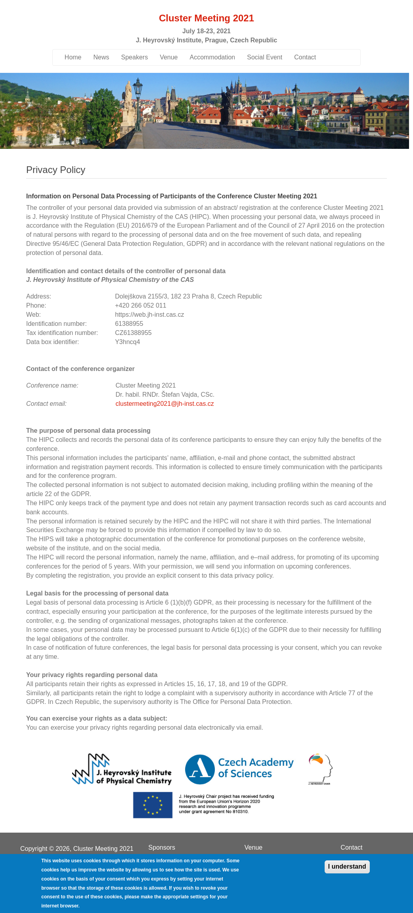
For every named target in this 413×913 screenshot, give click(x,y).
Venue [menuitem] (253, 848)
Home (73, 57)
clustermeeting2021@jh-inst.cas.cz (164, 403)
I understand (347, 866)
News (101, 57)
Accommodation (212, 57)
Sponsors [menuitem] (161, 848)
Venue (169, 57)
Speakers (134, 57)
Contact (305, 57)
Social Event (264, 57)
